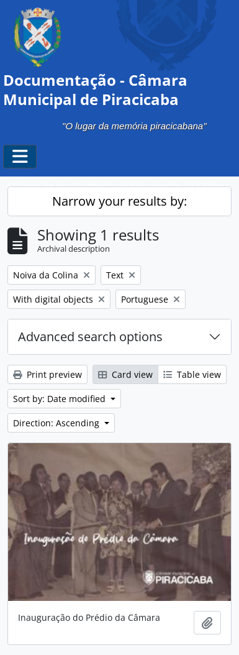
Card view (125, 374)
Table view (192, 374)
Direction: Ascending (57, 423)
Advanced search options (90, 336)
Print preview (47, 374)
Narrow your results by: (119, 201)
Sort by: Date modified (60, 399)
